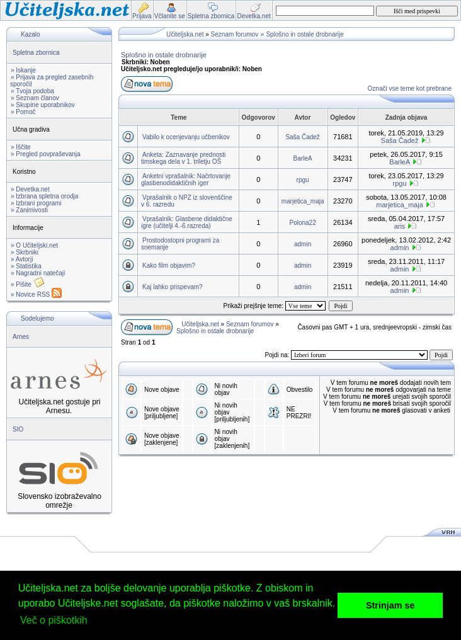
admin (302, 244)
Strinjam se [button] (390, 605)
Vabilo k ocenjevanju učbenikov (186, 137)
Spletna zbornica (36, 52)
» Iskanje (23, 70)
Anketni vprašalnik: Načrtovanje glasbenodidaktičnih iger (185, 179)
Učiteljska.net (184, 34)
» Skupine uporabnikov (43, 104)
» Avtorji (22, 259)
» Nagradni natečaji (38, 273)
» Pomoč (23, 111)
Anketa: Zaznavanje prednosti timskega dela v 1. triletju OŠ (183, 158)
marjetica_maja (303, 201)
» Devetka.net (30, 189)
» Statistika (26, 266)
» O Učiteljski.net (34, 245)
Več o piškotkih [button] (54, 620)
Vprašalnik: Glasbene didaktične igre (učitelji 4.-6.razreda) (186, 222)
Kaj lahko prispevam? (172, 286)
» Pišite (28, 284)
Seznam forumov (235, 34)
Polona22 (302, 222)
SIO (18, 429)
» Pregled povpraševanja (46, 154)
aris (400, 226)
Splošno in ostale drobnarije (304, 34)
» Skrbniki (24, 252)
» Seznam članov (35, 97)
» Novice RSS (36, 294)
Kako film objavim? (168, 265)
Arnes (21, 336)
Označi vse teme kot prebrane (410, 88)
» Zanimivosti (29, 210)
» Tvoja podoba (32, 91)
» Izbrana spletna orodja (44, 196)
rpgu (303, 179)
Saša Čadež (302, 137)
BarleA (302, 158)
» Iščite (21, 147)
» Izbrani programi (36, 203)
